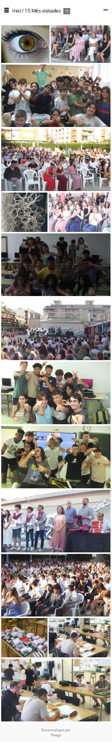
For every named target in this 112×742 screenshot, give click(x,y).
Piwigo (56, 735)
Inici (16, 10)
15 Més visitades (42, 10)
